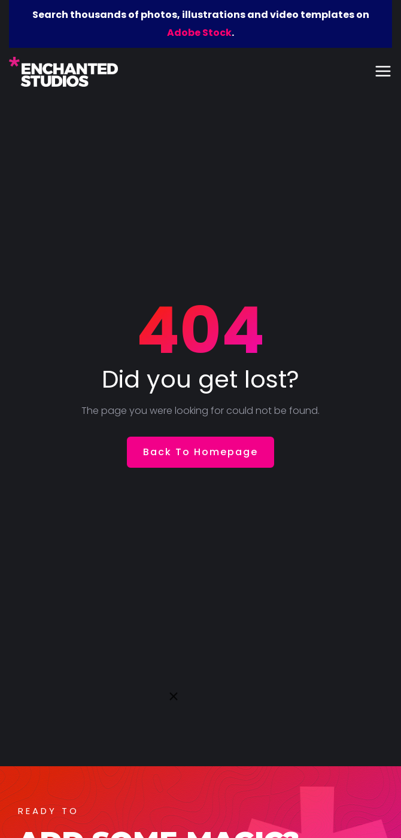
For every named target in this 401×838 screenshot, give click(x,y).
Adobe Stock (199, 32)
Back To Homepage (200, 452)
